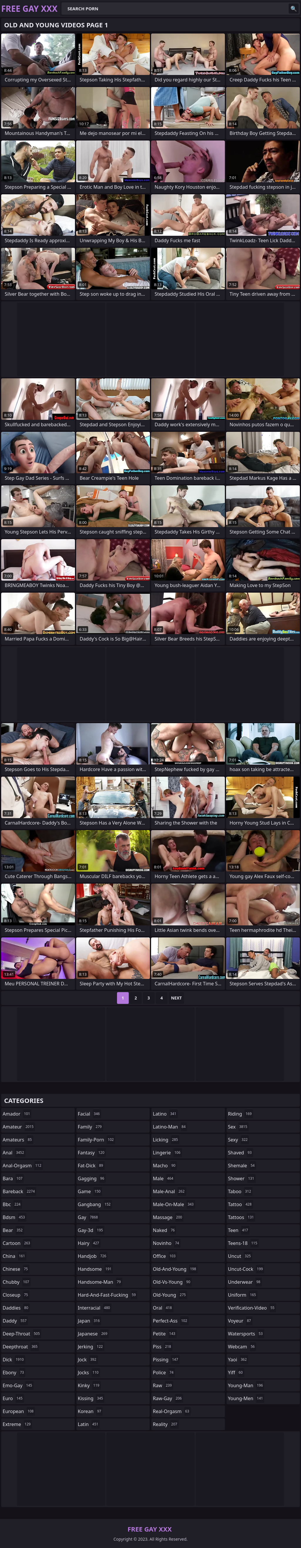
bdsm (14, 1217)
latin (89, 1424)
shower (242, 1178)
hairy (89, 1243)
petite (165, 1333)
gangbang (95, 1204)
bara (13, 1178)
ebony (14, 1372)
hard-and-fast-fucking (107, 1294)
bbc (12, 1204)
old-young (170, 1294)
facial (89, 1113)
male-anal (169, 1191)
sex (238, 1126)
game (90, 1191)
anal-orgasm (23, 1165)
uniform (242, 1294)
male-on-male (174, 1204)
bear (13, 1230)
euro (13, 1398)
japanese (93, 1333)
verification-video (252, 1307)
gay (88, 1217)
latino (165, 1113)
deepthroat (21, 1346)
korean (90, 1411)
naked (164, 1230)
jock (88, 1359)
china (14, 1256)
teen (239, 1230)
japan (89, 1320)
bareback (19, 1191)
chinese (16, 1269)
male (164, 1178)
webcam (242, 1346)
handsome (95, 1269)
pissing (166, 1359)
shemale (242, 1165)
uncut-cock (246, 1269)
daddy (15, 1320)
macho (165, 1165)
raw (163, 1385)
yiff (236, 1372)
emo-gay (18, 1385)
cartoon (17, 1243)
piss (163, 1346)
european (19, 1411)
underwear (245, 1282)
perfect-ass (171, 1320)
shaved (240, 1152)
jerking (91, 1346)
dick (14, 1359)
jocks (89, 1372)
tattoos (241, 1217)
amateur (19, 1126)
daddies (16, 1307)
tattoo (240, 1204)
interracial (95, 1307)
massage (168, 1217)
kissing (91, 1398)
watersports (246, 1333)
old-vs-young (172, 1282)
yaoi (238, 1359)
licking (166, 1139)
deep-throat (22, 1333)
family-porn (96, 1139)
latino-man (170, 1126)
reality (166, 1424)
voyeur (240, 1320)
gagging (92, 1178)
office (165, 1256)
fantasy (92, 1152)
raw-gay (168, 1398)
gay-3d (91, 1230)
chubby (17, 1282)
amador (17, 1113)
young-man (246, 1385)
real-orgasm (172, 1411)
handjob (93, 1256)
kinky (89, 1385)
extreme (17, 1424)
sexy (238, 1139)
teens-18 (243, 1243)
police (164, 1372)
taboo (240, 1191)
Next (176, 998)
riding (240, 1113)
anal (14, 1152)
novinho (166, 1243)
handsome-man (100, 1282)
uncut (240, 1256)
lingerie (167, 1152)
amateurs (18, 1139)
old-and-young (175, 1269)
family (90, 1126)
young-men (246, 1398)
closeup (16, 1294)
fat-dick (91, 1165)
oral (163, 1307)
